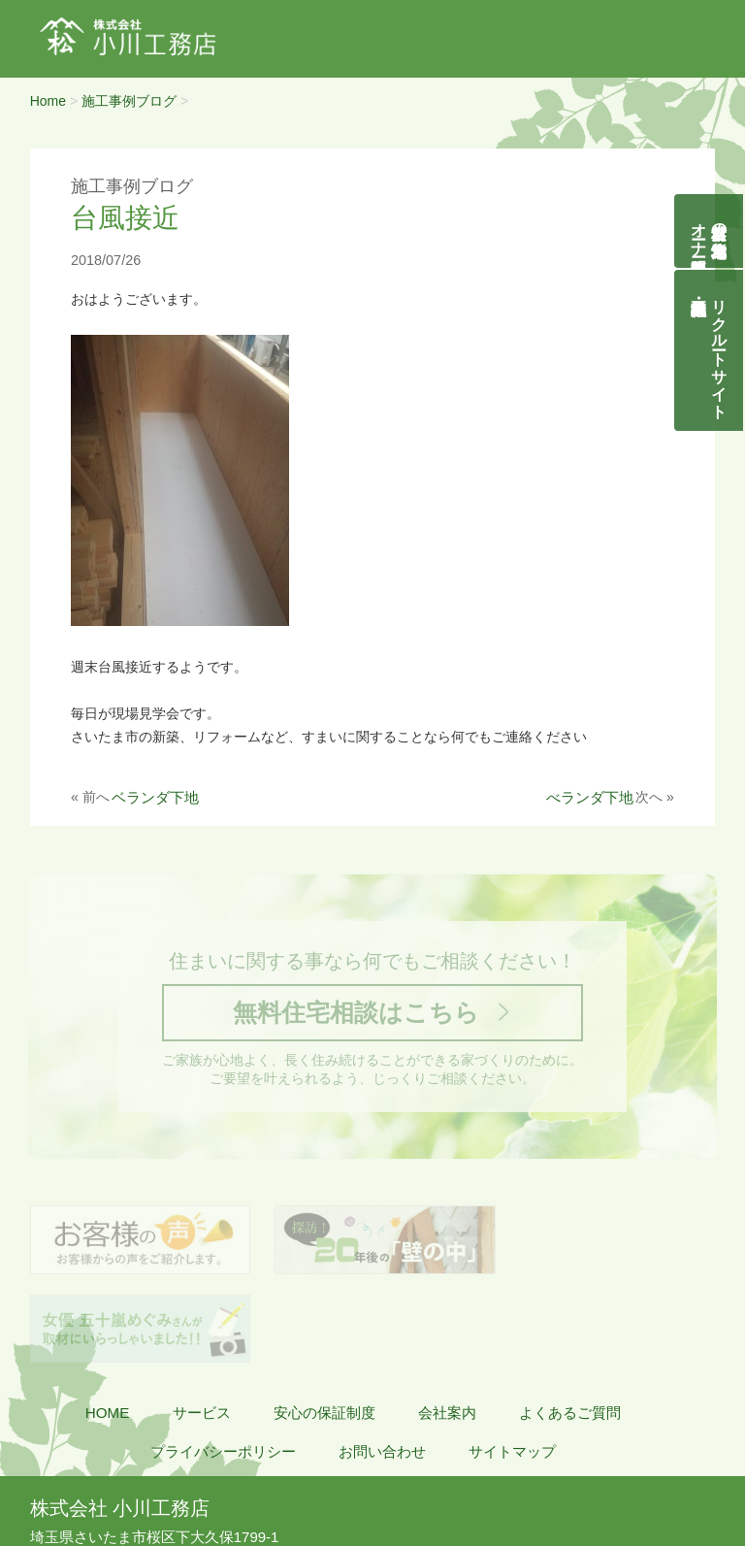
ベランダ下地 (155, 797)
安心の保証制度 (324, 1329)
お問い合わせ (382, 1368)
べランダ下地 (589, 797)
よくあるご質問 (570, 1329)
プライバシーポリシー (223, 1368)
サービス (202, 1329)
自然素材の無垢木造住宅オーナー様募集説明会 (710, 231)
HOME (107, 1329)
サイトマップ (512, 1368)
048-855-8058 (90, 1474)
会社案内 (447, 1329)
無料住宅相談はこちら (355, 1015)
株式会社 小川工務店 (120, 1424)
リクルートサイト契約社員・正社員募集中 (720, 350)
